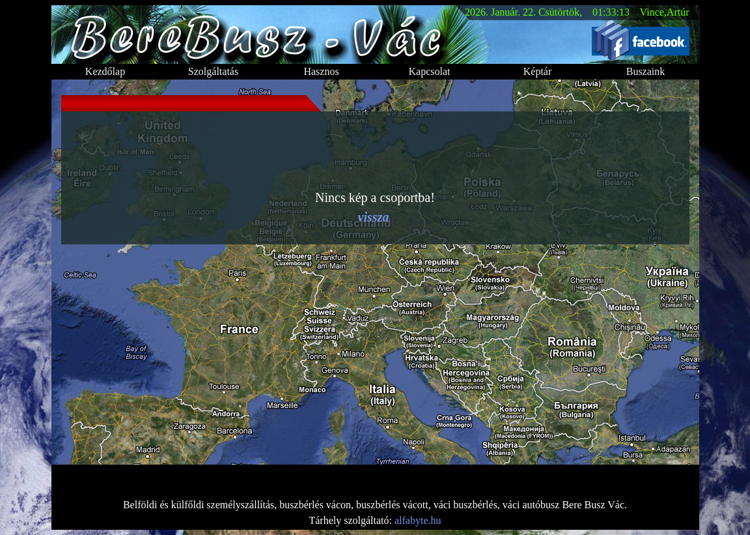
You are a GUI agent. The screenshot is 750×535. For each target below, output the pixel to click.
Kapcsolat (430, 71)
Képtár (537, 71)
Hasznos (321, 71)
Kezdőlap (105, 71)
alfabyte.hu (418, 520)
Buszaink (645, 71)
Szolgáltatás (213, 71)
